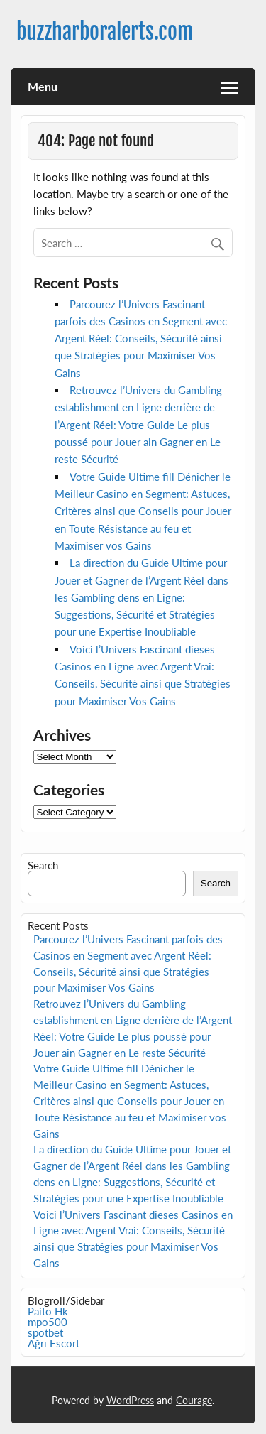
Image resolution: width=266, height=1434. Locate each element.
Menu (42, 86)
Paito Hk (48, 1311)
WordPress (130, 1400)
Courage (194, 1400)
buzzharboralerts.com (104, 31)
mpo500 (47, 1321)
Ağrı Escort (53, 1343)
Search (43, 865)
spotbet (45, 1332)
